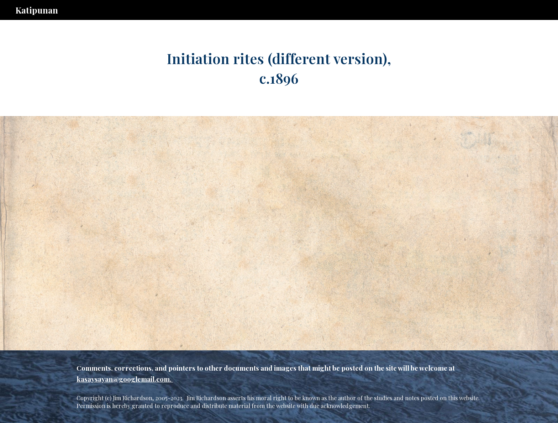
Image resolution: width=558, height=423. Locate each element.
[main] (279, 68)
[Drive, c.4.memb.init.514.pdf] (279, 233)
